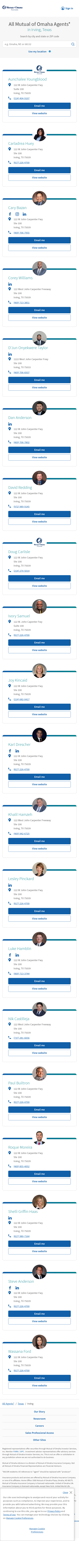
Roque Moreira (20, 1147)
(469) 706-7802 (22, 442)
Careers (39, 1425)
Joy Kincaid (17, 680)
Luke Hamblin (19, 948)
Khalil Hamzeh (20, 814)
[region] (37, 1514)
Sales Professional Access (39, 1432)
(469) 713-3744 (22, 973)
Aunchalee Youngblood (27, 79)
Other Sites (39, 1440)
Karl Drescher (19, 744)
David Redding (20, 487)
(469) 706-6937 (22, 372)
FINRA (16, 1451)
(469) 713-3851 (22, 302)
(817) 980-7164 (22, 1236)
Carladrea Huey (21, 143)
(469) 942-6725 (22, 833)
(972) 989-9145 (22, 506)
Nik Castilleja (18, 1019)
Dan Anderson (20, 417)
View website (39, 113)
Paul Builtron (19, 1083)
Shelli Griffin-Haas (23, 1211)
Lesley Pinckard (21, 878)
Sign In (67, 7)
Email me (39, 105)
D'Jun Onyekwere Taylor (28, 347)
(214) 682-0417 (22, 699)
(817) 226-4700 (22, 162)
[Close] (68, 1491)
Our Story (39, 1411)
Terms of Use (9, 1514)
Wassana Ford (19, 1351)
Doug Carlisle (19, 551)
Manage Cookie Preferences (19, 1518)
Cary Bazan (17, 207)
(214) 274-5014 (22, 570)
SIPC (22, 1451)
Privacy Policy (54, 1511)
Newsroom (39, 1418)
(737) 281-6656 (22, 1037)
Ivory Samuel (19, 616)
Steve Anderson (21, 1281)
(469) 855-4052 (22, 1166)
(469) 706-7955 (22, 232)
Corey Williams (20, 278)
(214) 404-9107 (22, 98)
